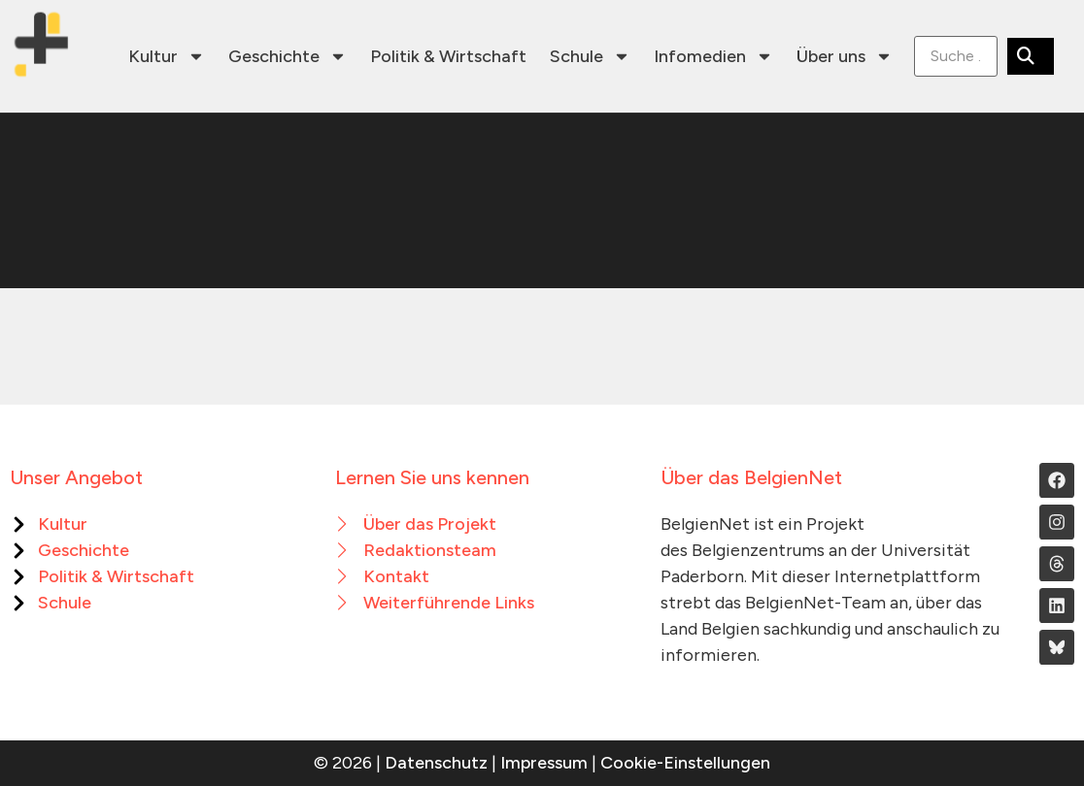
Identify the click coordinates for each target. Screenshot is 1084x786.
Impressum (544, 762)
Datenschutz (436, 762)
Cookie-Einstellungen (685, 762)
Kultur (166, 56)
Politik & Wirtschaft (448, 56)
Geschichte (287, 56)
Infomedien (713, 56)
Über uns (844, 56)
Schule (590, 56)
